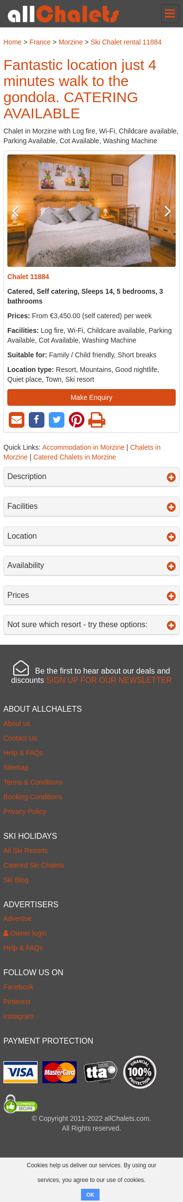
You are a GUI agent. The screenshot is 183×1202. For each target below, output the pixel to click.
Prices (91, 595)
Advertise (17, 918)
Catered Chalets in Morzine (74, 457)
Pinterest (16, 1001)
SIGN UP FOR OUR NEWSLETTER (109, 680)
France (40, 42)
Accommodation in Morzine (83, 447)
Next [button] (163, 210)
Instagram (18, 1016)
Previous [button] (20, 210)
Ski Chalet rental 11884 (126, 42)
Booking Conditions (32, 797)
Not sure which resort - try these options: (91, 624)
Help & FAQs (23, 753)
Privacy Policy (24, 811)
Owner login (25, 933)
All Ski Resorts (25, 850)
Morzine (71, 42)
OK (90, 1195)
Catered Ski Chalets (33, 865)
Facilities (91, 506)
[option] (91, 210)
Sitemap (15, 767)
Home (12, 42)
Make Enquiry (92, 397)
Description (91, 476)
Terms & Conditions (32, 782)
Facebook (18, 987)
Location (91, 536)
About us (16, 723)
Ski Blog (15, 880)
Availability (91, 565)
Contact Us (20, 738)
